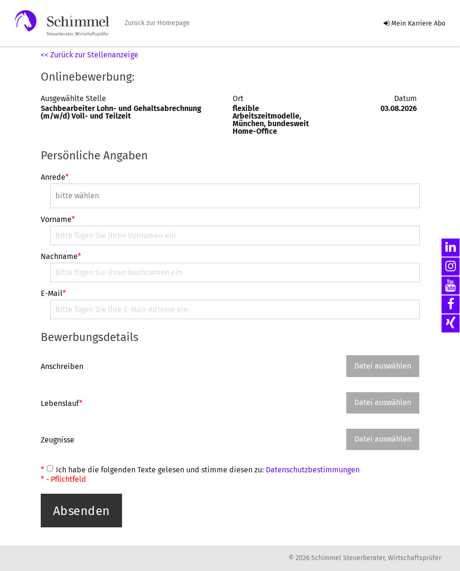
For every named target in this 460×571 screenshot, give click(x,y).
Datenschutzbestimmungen (313, 469)
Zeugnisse (57, 439)
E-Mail (53, 293)
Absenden (81, 510)
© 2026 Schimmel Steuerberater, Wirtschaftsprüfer (365, 558)
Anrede (55, 177)
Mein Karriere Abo (414, 23)
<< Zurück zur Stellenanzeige (89, 54)
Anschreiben (62, 366)
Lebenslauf (61, 403)
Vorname (58, 219)
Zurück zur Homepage (157, 23)
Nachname (61, 256)
